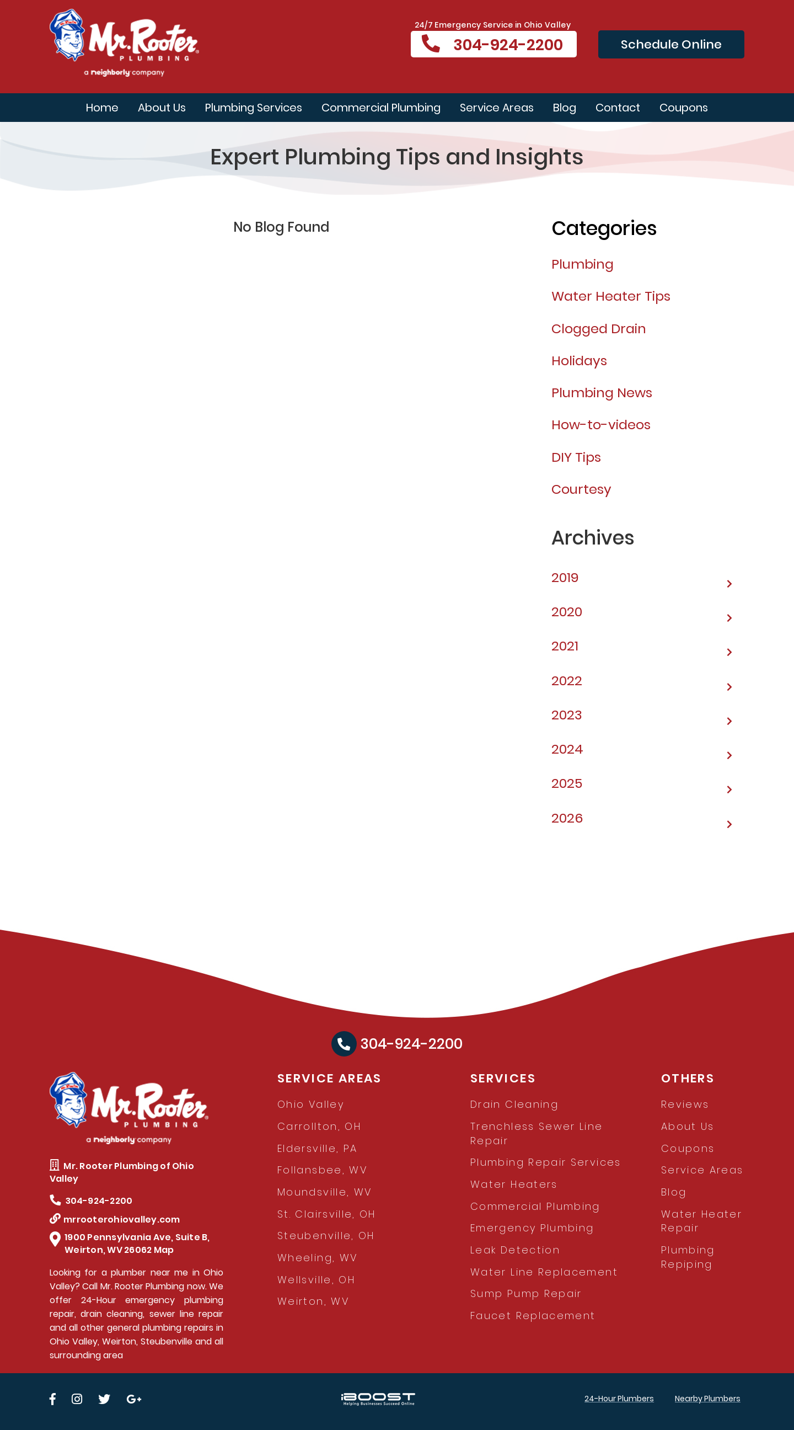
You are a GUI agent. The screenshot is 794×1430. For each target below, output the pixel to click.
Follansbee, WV (322, 1170)
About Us (162, 107)
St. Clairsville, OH (326, 1214)
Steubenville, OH (326, 1235)
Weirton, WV (313, 1301)
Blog (564, 107)
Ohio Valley (310, 1104)
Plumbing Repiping (688, 1257)
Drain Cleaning (514, 1104)
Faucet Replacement (533, 1315)
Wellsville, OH (316, 1280)
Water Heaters (514, 1184)
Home (102, 107)
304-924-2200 (492, 45)
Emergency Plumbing (532, 1228)
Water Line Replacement (544, 1272)
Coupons (683, 107)
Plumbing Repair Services (545, 1162)
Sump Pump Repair (526, 1293)
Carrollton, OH (319, 1126)
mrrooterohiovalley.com (115, 1219)
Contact (618, 107)
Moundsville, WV (324, 1192)
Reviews (685, 1104)
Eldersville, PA (317, 1148)
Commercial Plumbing (381, 107)
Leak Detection (515, 1250)
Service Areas (497, 107)
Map (164, 1250)
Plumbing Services (253, 107)
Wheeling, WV (317, 1257)
